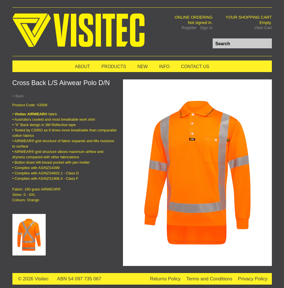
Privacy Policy (252, 278)
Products (113, 66)
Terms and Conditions (209, 278)
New (142, 66)
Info (164, 66)
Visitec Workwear (78, 30)
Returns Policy (165, 278)
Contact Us (195, 66)
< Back (18, 96)
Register (189, 27)
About (82, 66)
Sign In (206, 27)
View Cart (263, 27)
